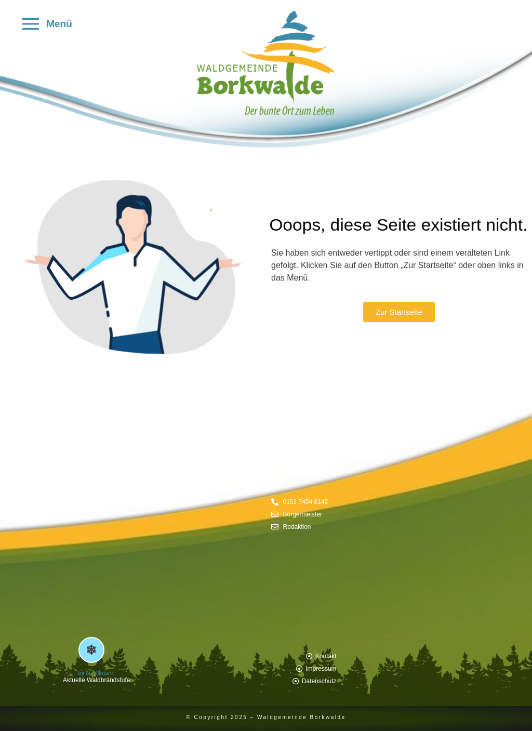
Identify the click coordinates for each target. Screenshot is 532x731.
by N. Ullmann (96, 673)
